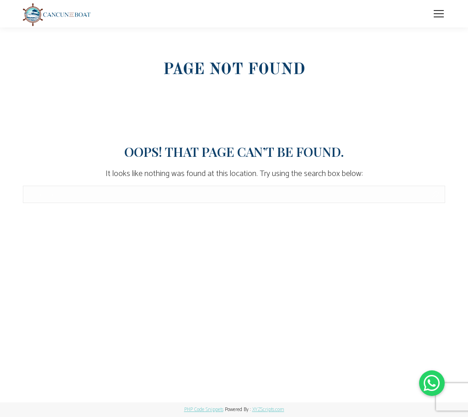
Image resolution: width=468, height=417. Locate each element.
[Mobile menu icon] (438, 13)
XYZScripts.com (268, 410)
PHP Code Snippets (203, 410)
